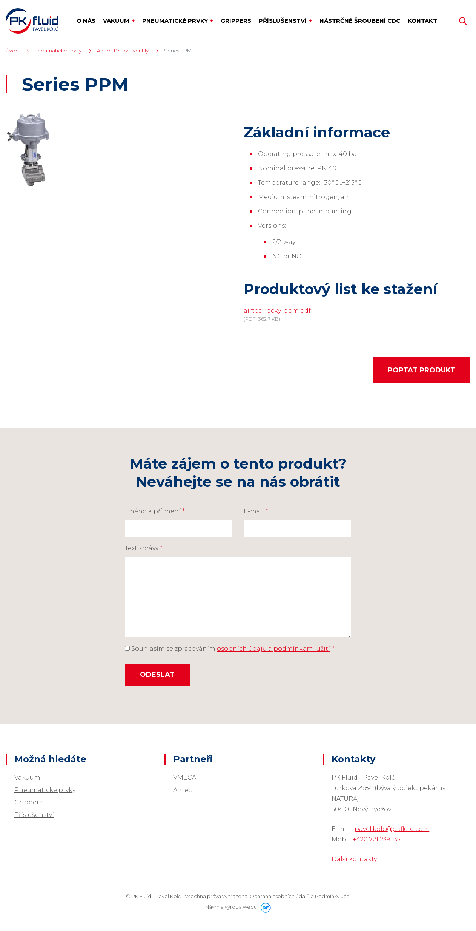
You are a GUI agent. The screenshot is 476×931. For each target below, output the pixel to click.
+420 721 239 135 (377, 839)
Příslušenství (34, 814)
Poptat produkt (421, 370)
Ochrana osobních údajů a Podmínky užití (300, 896)
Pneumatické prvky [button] (175, 20)
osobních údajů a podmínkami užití (273, 648)
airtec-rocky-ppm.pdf (277, 310)
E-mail (256, 511)
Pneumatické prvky (44, 790)
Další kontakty (354, 859)
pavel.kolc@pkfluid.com (392, 828)
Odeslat (157, 674)
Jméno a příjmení (155, 511)
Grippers (28, 802)
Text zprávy (144, 548)
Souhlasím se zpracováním (229, 648)
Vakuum (27, 777)
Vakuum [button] (117, 20)
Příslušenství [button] (283, 20)
